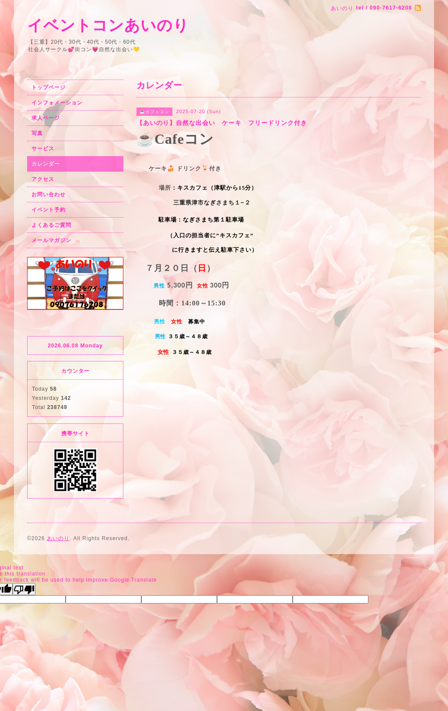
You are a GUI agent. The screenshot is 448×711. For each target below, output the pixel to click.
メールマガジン (51, 240)
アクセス (43, 179)
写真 (37, 133)
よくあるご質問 (51, 225)
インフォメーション (57, 103)
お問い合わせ (49, 194)
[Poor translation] (24, 589)
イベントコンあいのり (108, 25)
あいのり (58, 538)
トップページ (49, 87)
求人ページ (46, 118)
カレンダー (46, 164)
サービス (43, 149)
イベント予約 (49, 210)
